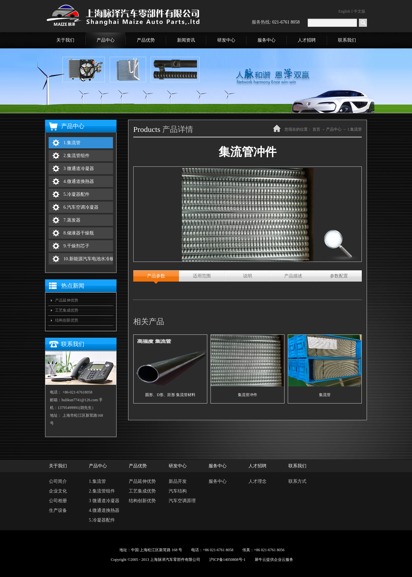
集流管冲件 (247, 395)
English (344, 11)
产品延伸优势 (66, 300)
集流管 (325, 395)
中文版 (359, 11)
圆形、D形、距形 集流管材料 (170, 395)
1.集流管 (354, 129)
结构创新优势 (66, 320)
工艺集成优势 (66, 310)
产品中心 (334, 129)
